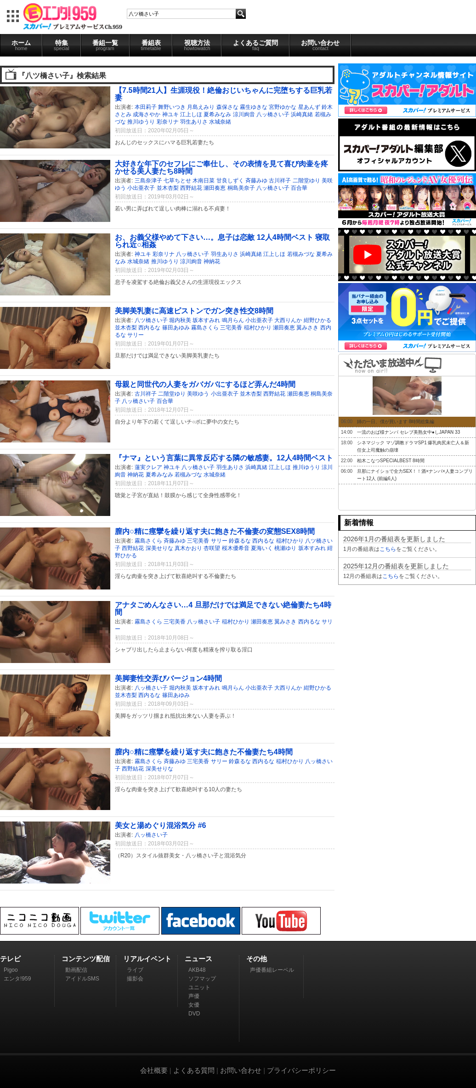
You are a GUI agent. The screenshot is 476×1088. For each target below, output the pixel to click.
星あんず (309, 107)
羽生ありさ (194, 122)
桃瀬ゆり (285, 548)
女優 (193, 1005)
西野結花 (191, 188)
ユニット (199, 987)
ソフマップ (202, 978)
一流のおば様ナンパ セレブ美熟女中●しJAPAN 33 (408, 432)
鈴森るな (240, 541)
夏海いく (262, 548)
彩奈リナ (168, 122)
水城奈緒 (220, 122)
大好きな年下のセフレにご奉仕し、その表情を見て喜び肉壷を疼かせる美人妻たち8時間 (221, 167)
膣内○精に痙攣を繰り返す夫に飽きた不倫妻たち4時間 (204, 752)
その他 (256, 959)
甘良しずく (230, 180)
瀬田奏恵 (215, 188)
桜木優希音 (235, 548)
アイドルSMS (82, 978)
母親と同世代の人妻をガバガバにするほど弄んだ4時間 (205, 384)
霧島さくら (205, 327)
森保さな (227, 107)
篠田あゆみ (176, 327)
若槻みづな (301, 254)
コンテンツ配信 (86, 959)
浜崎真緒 (302, 114)
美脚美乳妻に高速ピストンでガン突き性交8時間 (194, 310)
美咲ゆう (198, 394)
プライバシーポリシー (301, 1070)
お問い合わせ (320, 45)
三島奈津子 (148, 180)
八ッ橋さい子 (272, 114)
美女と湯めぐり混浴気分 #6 (160, 825)
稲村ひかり (258, 327)
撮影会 (135, 978)
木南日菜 (204, 180)
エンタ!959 (17, 978)
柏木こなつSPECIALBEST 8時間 (391, 460)
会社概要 (154, 1070)
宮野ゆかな (282, 107)
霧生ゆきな (253, 107)
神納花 (212, 261)
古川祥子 (280, 180)
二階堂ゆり (306, 180)
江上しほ (191, 114)
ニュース (198, 959)
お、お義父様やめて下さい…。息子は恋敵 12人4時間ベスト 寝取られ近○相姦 (222, 241)
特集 (61, 45)
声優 (193, 996)
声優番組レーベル (272, 970)
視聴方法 (197, 45)
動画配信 (76, 970)
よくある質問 (194, 1070)
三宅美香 (231, 327)
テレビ (10, 959)
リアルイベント (147, 959)
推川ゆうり (141, 122)
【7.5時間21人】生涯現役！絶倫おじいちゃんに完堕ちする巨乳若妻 (223, 94)
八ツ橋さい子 (151, 320)
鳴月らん (233, 320)
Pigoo (11, 970)
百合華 (299, 188)
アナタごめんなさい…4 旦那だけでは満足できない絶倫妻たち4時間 (223, 608)
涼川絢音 (244, 114)
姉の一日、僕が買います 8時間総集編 (395, 421)
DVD (194, 1013)
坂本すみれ (206, 320)
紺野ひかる (317, 320)
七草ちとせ (177, 180)
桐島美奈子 (241, 188)
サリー (135, 335)
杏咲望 (212, 548)
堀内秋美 (180, 320)
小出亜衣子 (141, 188)
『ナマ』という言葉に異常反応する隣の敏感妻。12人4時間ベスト (224, 457)
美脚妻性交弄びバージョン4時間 (168, 678)
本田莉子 (146, 107)
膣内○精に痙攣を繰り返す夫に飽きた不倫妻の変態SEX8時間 (215, 531)
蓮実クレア (148, 467)
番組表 (151, 45)
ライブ (135, 970)
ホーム (21, 45)
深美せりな (159, 548)
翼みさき (307, 327)
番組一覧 (105, 45)
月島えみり (201, 107)
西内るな (149, 327)
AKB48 (196, 970)
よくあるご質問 (255, 45)
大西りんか (288, 320)
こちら (388, 549)
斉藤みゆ (256, 180)
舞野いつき (172, 107)
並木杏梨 (168, 188)
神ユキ (170, 114)
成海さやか (146, 114)
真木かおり (188, 548)
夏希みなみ (217, 114)
